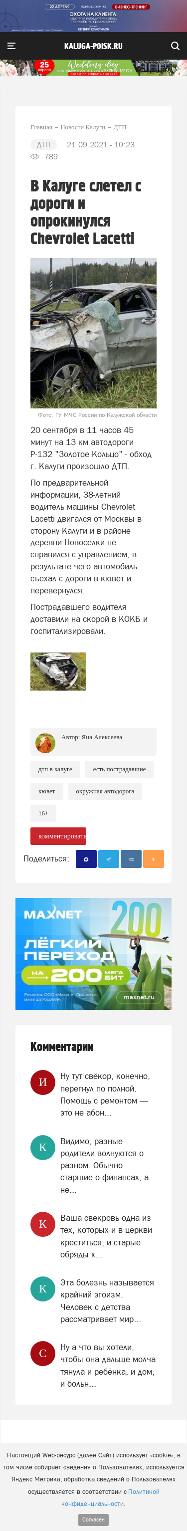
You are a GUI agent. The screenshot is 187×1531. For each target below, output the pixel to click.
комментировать (62, 836)
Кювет (46, 791)
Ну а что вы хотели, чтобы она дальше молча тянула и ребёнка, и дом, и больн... (108, 1365)
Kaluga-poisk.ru (93, 47)
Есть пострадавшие (119, 769)
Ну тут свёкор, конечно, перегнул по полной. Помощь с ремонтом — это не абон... (105, 1094)
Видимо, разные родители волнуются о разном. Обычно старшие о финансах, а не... (104, 1165)
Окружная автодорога (105, 791)
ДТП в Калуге (55, 769)
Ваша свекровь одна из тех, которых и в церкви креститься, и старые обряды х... (106, 1236)
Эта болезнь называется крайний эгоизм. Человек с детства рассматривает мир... (107, 1300)
